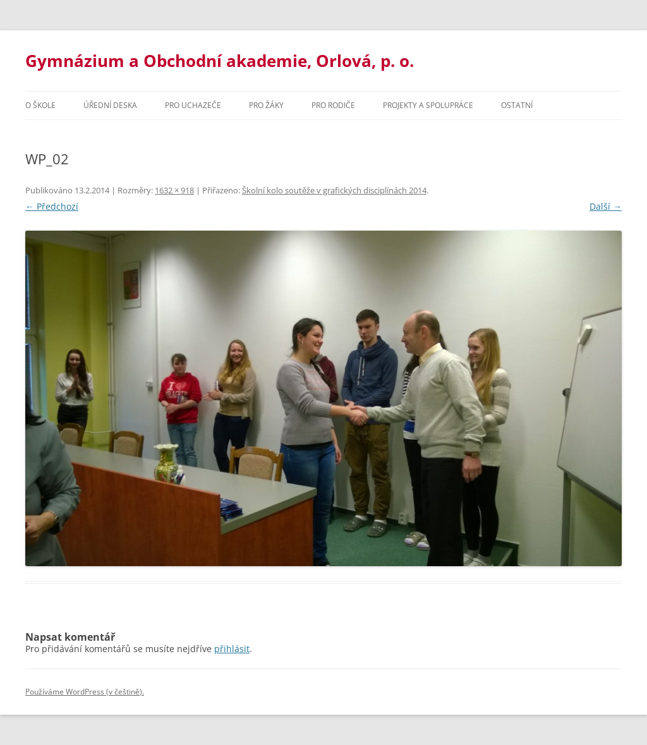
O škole (40, 105)
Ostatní (517, 105)
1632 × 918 (174, 190)
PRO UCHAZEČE (193, 105)
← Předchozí (51, 206)
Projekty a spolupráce (428, 105)
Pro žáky (266, 105)
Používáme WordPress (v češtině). (84, 691)
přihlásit (232, 649)
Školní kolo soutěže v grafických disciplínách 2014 (334, 190)
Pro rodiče (333, 105)
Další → (606, 206)
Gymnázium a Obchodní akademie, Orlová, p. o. (219, 60)
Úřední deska (110, 105)
